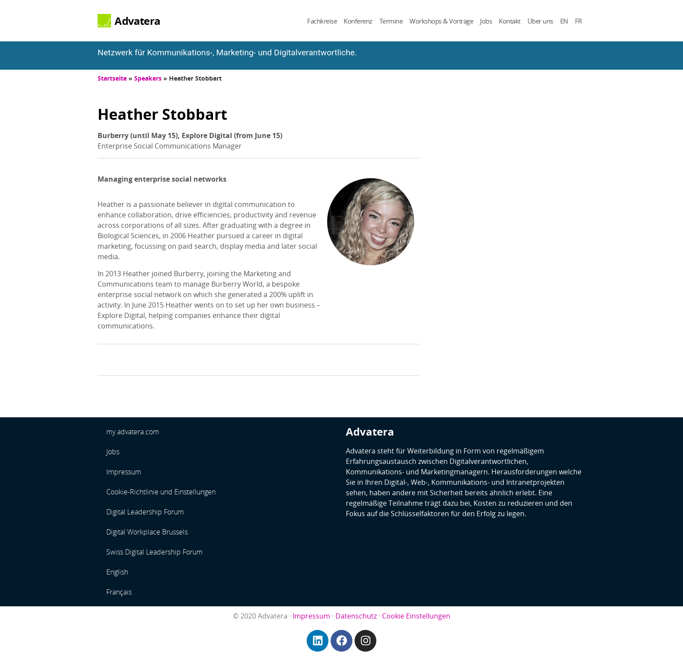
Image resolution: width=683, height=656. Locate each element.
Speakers (148, 78)
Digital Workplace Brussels (147, 532)
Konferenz (358, 21)
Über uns (540, 21)
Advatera (137, 21)
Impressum (123, 472)
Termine (391, 21)
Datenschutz (356, 616)
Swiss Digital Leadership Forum (154, 552)
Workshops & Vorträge (441, 21)
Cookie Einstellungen (416, 616)
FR (578, 21)
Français (119, 592)
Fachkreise (322, 21)
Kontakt (510, 21)
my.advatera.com (132, 431)
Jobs (486, 21)
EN (564, 21)
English (117, 572)
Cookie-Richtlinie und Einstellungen (161, 492)
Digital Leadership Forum (145, 512)
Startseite (112, 78)
